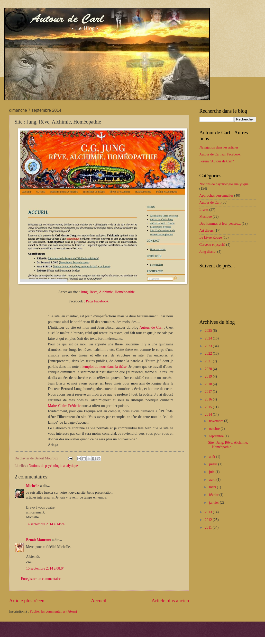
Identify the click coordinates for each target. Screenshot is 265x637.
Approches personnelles (216, 195)
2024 (209, 338)
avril (212, 480)
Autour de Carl (152, 327)
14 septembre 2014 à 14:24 (45, 524)
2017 (209, 392)
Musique (205, 217)
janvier (214, 502)
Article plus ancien (170, 600)
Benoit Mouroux (38, 540)
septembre (216, 436)
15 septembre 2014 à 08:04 (45, 568)
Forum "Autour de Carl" (216, 161)
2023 (209, 346)
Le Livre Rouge (210, 237)
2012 (209, 520)
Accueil (98, 600)
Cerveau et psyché (212, 245)
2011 (209, 527)
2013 (209, 512)
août (212, 457)
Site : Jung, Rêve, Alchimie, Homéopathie (228, 445)
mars (213, 487)
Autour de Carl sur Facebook (220, 154)
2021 (209, 361)
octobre (215, 429)
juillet (213, 464)
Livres (203, 210)
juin (212, 472)
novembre (216, 421)
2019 (209, 376)
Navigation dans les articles (219, 147)
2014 (209, 414)
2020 (209, 369)
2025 (209, 331)
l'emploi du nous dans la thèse (104, 366)
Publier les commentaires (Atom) (53, 611)
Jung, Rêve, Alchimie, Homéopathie (108, 292)
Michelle (32, 486)
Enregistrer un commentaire (41, 579)
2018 (209, 384)
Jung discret (207, 252)
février (214, 495)
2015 (209, 407)
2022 (209, 353)
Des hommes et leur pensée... (220, 223)
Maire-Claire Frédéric (64, 406)
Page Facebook (97, 301)
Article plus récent (27, 600)
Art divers (206, 230)
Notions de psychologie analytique (53, 466)
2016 (209, 399)
